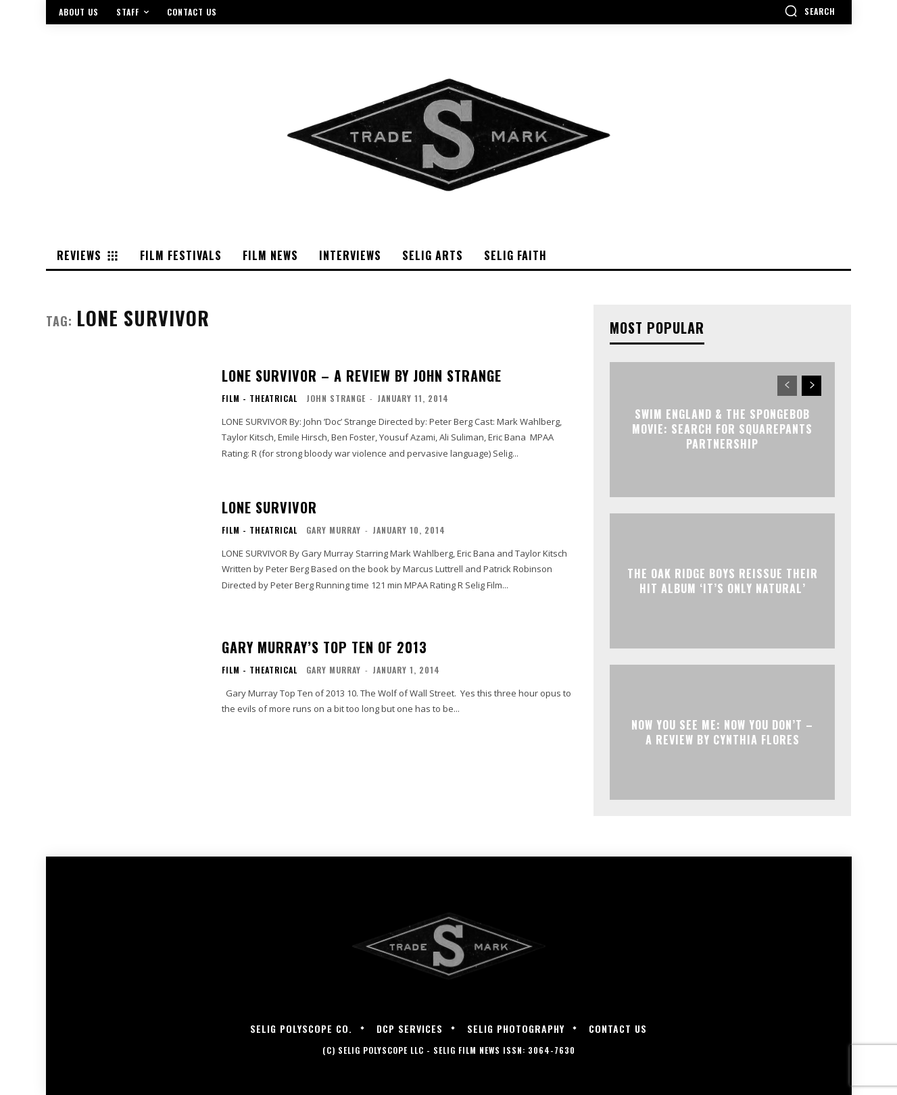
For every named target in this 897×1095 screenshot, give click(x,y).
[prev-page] (787, 386)
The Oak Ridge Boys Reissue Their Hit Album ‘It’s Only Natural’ (722, 580)
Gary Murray (333, 530)
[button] (809, 11)
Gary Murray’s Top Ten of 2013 (324, 647)
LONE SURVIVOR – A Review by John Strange (362, 375)
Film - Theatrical (259, 398)
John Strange (336, 398)
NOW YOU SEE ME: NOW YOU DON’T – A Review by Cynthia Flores (722, 731)
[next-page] (811, 386)
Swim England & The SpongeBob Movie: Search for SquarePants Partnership (722, 429)
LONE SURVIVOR (269, 507)
